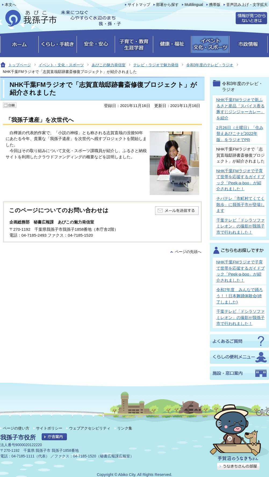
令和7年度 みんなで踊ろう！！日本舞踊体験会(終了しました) (239, 295)
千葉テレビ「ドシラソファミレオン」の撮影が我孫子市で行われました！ (240, 226)
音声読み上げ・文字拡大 (247, 5)
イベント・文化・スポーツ (61, 65)
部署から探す (167, 5)
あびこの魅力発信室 (108, 65)
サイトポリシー (49, 428)
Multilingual (194, 5)
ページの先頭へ (188, 252)
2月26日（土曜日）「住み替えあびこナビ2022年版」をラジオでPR (239, 133)
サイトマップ (139, 5)
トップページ (19, 65)
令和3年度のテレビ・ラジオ (210, 65)
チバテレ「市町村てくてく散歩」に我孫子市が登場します (240, 204)
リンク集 (124, 428)
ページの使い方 (16, 428)
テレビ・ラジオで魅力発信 (155, 65)
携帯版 (214, 5)
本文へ (10, 5)
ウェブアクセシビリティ (89, 428)
